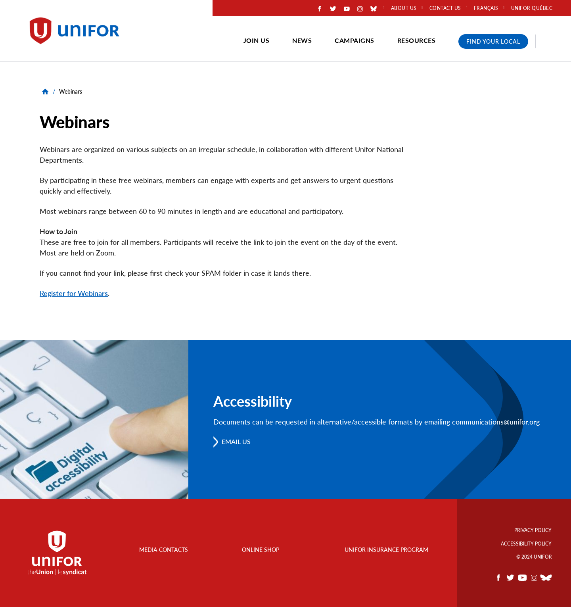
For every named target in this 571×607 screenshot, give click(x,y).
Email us (236, 442)
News (302, 40)
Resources (416, 40)
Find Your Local (493, 41)
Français (486, 8)
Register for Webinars (74, 293)
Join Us (256, 40)
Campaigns (354, 40)
